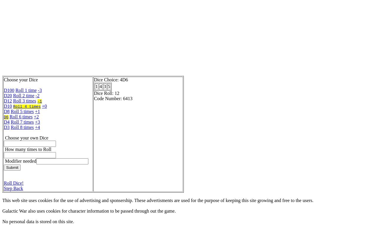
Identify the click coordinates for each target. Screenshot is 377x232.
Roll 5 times (22, 111)
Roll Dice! (14, 183)
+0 (44, 106)
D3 (7, 127)
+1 (37, 111)
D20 (8, 95)
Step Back (13, 188)
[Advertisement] (145, 39)
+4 (37, 127)
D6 (6, 117)
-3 (40, 90)
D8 (7, 111)
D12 (8, 100)
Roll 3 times (24, 100)
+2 (36, 116)
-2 (37, 95)
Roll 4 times (27, 106)
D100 (9, 90)
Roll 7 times (22, 122)
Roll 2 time (23, 95)
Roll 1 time (26, 90)
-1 (39, 101)
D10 (8, 106)
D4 (7, 122)
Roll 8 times (22, 127)
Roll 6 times (21, 116)
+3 (37, 122)
